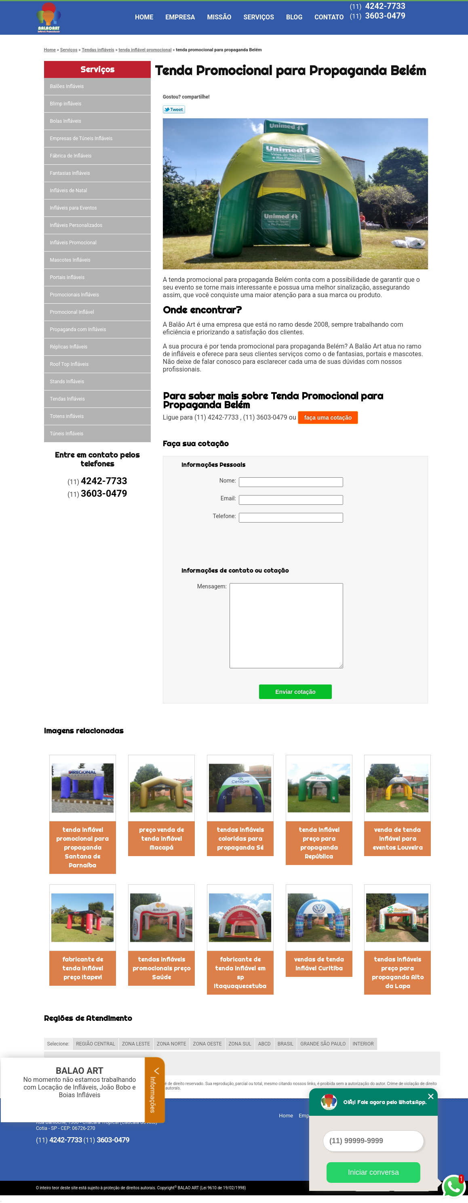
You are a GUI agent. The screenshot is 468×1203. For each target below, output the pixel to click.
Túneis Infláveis (67, 434)
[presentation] (232, 546)
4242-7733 (385, 6)
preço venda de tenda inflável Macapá (161, 838)
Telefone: (278, 518)
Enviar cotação (295, 692)
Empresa (180, 17)
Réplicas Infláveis (69, 347)
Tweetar (174, 109)
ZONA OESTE (207, 1044)
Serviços (259, 17)
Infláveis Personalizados (77, 225)
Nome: (281, 482)
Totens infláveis (67, 416)
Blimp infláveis (66, 104)
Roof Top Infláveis (70, 364)
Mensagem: (270, 625)
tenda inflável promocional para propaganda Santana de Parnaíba (82, 847)
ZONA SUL (240, 1044)
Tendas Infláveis (68, 399)
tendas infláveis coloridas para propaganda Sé (240, 838)
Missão (219, 17)
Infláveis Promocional (74, 243)
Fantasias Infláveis (70, 173)
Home (144, 17)
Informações (155, 1090)
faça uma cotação (328, 417)
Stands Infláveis (67, 381)
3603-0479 (385, 16)
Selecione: (58, 1044)
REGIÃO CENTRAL (95, 1044)
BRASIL (286, 1044)
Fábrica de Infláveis (71, 156)
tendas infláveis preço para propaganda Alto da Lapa (398, 973)
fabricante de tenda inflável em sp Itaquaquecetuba (240, 973)
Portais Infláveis (68, 277)
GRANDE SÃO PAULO (323, 1044)
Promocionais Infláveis (75, 295)
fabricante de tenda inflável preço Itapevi (82, 968)
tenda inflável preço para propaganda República (319, 843)
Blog (294, 17)
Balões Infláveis (67, 86)
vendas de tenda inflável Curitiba (319, 964)
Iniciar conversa (373, 1172)
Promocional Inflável (72, 312)
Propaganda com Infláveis (79, 329)
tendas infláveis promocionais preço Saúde (161, 968)
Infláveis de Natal (69, 190)
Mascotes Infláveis (71, 260)
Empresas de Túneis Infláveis (82, 138)
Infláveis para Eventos (74, 208)
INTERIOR (363, 1044)
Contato (329, 17)
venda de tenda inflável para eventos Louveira (398, 838)
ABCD (264, 1044)
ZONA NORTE (171, 1044)
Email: (282, 500)
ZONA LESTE (136, 1044)
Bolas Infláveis (66, 121)
